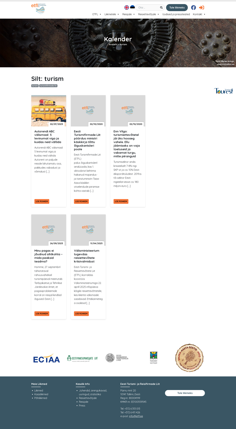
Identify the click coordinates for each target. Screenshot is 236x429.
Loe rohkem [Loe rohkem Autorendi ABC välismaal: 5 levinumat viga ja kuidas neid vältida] (42, 201)
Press (82, 405)
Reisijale (128, 14)
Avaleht (113, 44)
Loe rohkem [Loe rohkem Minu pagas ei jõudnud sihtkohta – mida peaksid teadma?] (42, 313)
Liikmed (38, 390)
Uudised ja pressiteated (176, 14)
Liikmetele (112, 14)
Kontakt (199, 14)
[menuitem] (126, 7)
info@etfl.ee (136, 416)
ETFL (97, 14)
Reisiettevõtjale (148, 14)
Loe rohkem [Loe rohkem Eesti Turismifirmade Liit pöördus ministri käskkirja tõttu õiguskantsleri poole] (81, 201)
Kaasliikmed (41, 394)
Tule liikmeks (177, 7)
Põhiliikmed (40, 398)
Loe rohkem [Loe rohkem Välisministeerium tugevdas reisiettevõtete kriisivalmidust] (81, 313)
